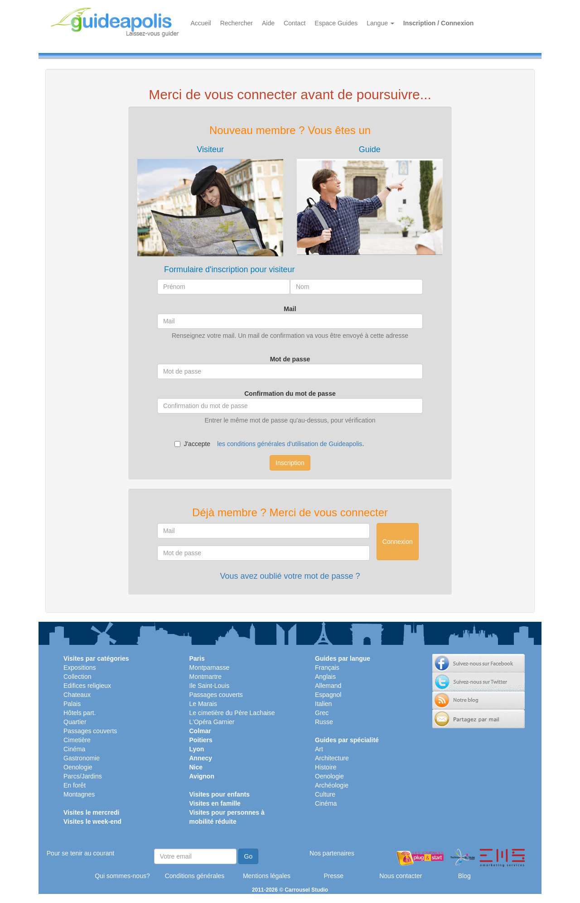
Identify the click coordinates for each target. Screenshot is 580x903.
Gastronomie (81, 758)
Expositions (79, 667)
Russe (324, 721)
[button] (210, 200)
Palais (72, 703)
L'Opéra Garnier (212, 721)
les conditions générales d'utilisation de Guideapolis (289, 443)
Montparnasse (209, 667)
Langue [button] (380, 23)
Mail (290, 308)
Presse (333, 875)
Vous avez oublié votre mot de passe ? (290, 576)
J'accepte (192, 443)
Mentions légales (266, 875)
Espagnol (328, 694)
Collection (77, 676)
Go (248, 856)
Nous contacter (400, 875)
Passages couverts (90, 731)
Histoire (325, 767)
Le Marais (203, 703)
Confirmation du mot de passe (289, 393)
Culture (325, 794)
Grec (322, 712)
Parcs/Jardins (82, 776)
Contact (294, 23)
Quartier (75, 721)
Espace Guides (336, 23)
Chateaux (77, 694)
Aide (268, 23)
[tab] (210, 201)
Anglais (325, 676)
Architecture (332, 758)
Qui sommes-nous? (122, 875)
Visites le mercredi (91, 812)
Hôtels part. (79, 712)
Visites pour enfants (219, 794)
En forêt (74, 785)
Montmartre (205, 676)
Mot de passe (290, 359)
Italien (323, 703)
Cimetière (77, 740)
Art (319, 749)
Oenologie (77, 767)
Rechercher (236, 23)
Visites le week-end (92, 821)
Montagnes (79, 794)
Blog (464, 875)
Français (327, 667)
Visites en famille (215, 803)
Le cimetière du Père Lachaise (232, 712)
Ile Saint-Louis (209, 685)
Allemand (328, 685)
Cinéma (74, 749)
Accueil (201, 23)
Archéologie (331, 785)
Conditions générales (195, 875)
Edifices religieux (87, 685)
